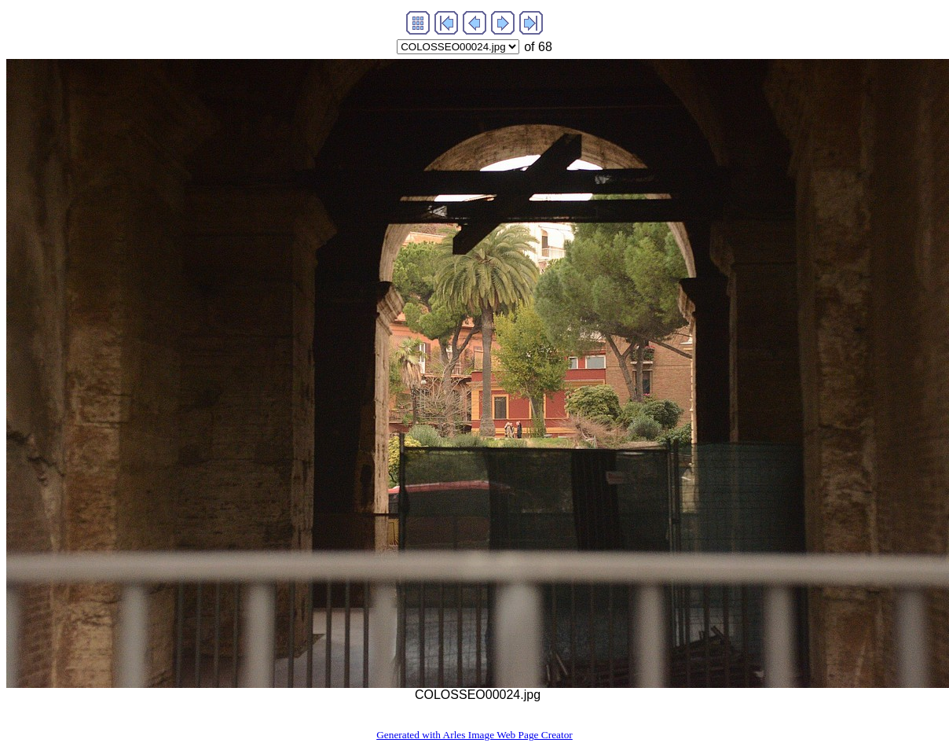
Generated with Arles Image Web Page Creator (474, 735)
